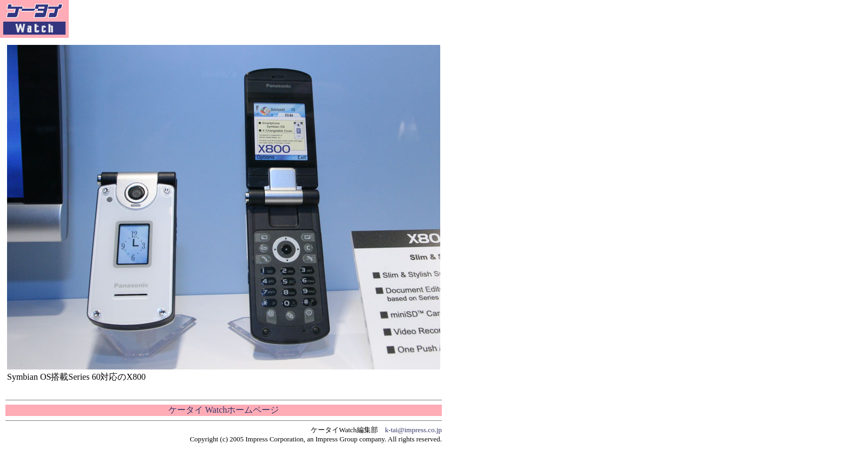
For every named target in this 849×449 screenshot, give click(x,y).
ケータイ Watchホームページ (223, 409)
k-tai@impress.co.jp (413, 430)
